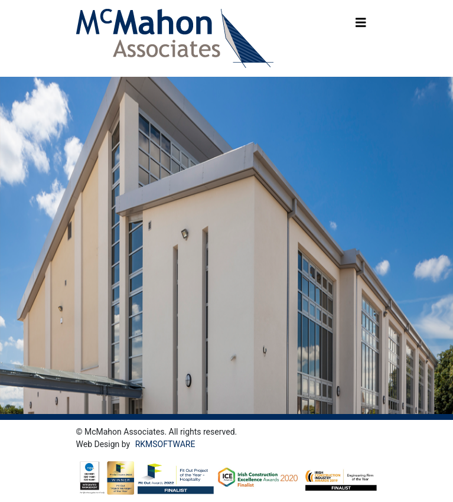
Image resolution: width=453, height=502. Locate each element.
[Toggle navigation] (360, 25)
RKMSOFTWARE (165, 444)
